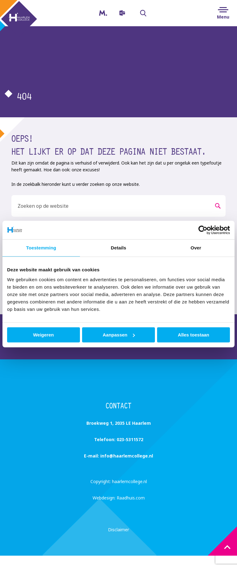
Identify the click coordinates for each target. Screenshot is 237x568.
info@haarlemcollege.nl (126, 456)
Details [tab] (118, 247)
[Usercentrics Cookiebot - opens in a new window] (203, 230)
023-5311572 (130, 439)
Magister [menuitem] (98, 11)
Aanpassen (119, 334)
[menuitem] (121, 13)
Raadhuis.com (131, 498)
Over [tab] (195, 247)
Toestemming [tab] (41, 247)
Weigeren (43, 334)
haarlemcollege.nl (129, 481)
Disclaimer (118, 529)
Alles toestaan (193, 334)
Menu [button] (223, 17)
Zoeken (139, 13)
